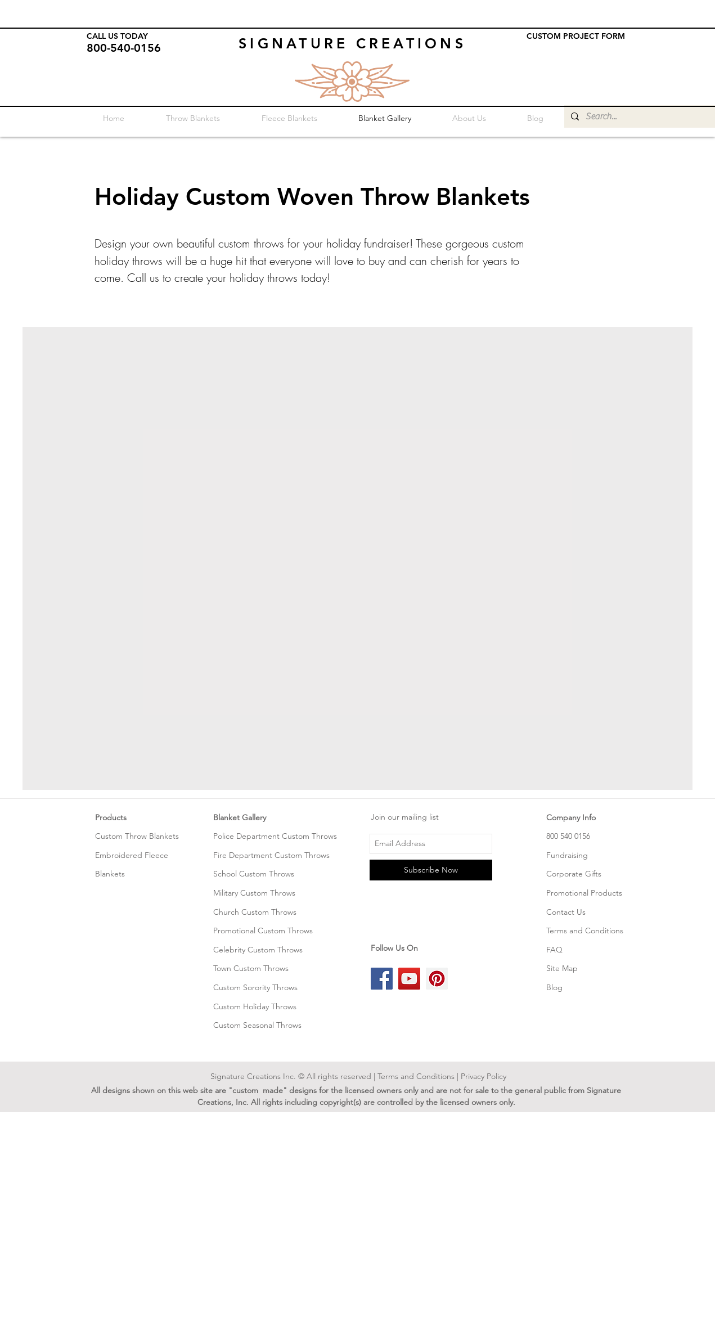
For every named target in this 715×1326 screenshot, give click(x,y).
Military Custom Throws (254, 893)
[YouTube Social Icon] (409, 979)
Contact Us (566, 912)
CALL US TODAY (117, 36)
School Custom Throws (253, 874)
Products (111, 817)
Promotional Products (584, 893)
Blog (554, 987)
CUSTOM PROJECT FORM (576, 36)
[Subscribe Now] (431, 870)
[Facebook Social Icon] (382, 979)
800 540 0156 (568, 836)
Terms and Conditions (584, 930)
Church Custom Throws (254, 912)
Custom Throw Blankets (137, 836)
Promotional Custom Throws (263, 930)
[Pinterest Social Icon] (437, 979)
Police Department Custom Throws (275, 836)
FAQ (554, 950)
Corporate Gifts (573, 874)
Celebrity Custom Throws (258, 950)
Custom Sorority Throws (255, 987)
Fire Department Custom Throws (271, 855)
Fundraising (567, 855)
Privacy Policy (483, 1076)
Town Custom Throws (251, 968)
